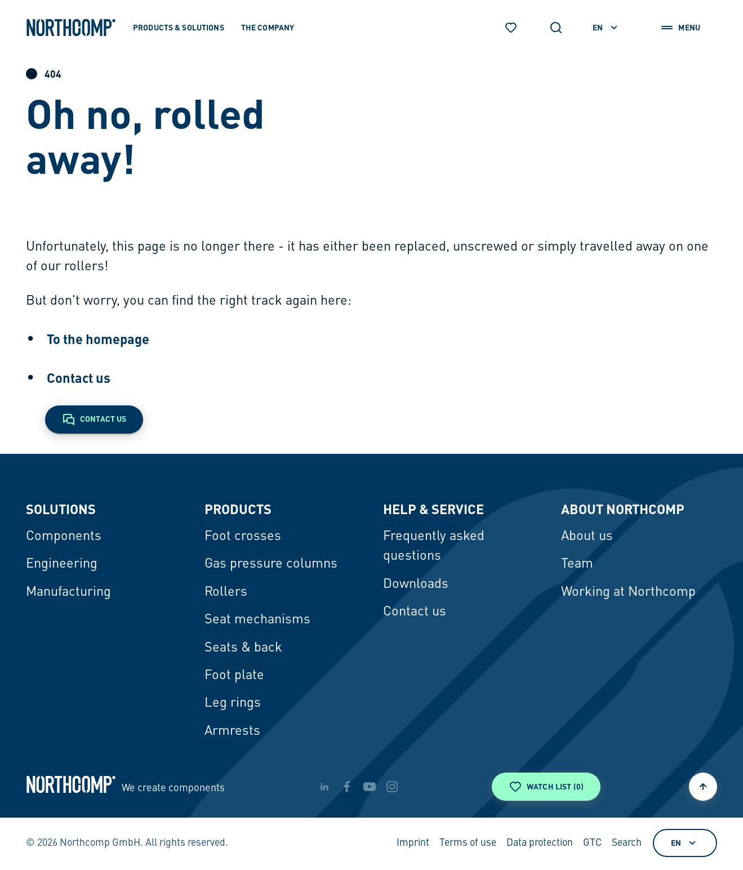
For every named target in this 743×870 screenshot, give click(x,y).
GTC (592, 843)
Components (63, 536)
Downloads (415, 584)
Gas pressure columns (270, 564)
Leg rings (232, 703)
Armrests (232, 731)
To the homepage (98, 338)
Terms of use (467, 843)
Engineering (61, 564)
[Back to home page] (71, 28)
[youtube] (369, 786)
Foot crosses (242, 536)
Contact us (78, 377)
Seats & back (243, 648)
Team (577, 564)
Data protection (539, 843)
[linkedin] (324, 786)
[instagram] (392, 786)
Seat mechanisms (257, 620)
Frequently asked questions (433, 546)
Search (627, 843)
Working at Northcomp (628, 592)
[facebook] (347, 786)
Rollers (225, 592)
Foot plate (234, 675)
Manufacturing (68, 592)
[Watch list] (511, 28)
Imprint (413, 843)
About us (587, 536)
